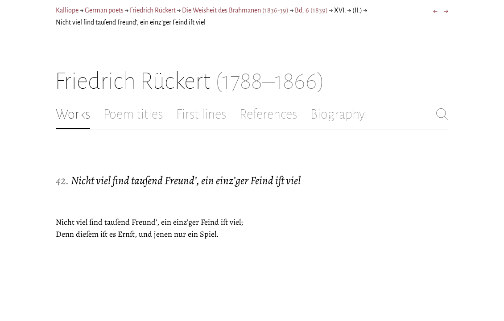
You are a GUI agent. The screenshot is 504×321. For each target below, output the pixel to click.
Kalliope (67, 10)
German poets (104, 10)
